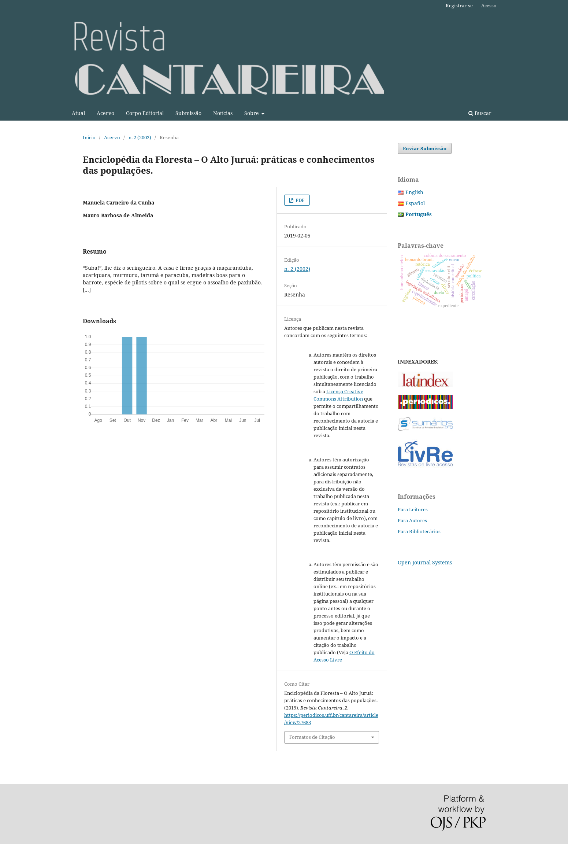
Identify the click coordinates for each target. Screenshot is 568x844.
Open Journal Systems (425, 562)
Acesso (489, 5)
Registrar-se (459, 5)
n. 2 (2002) (140, 137)
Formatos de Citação (312, 737)
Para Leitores (413, 509)
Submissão (188, 113)
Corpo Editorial (145, 113)
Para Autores (412, 520)
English (414, 192)
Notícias (223, 113)
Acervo (105, 113)
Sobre (252, 113)
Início (89, 137)
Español (415, 203)
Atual (78, 113)
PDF (299, 200)
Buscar (479, 113)
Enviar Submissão (424, 148)
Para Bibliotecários (419, 531)
